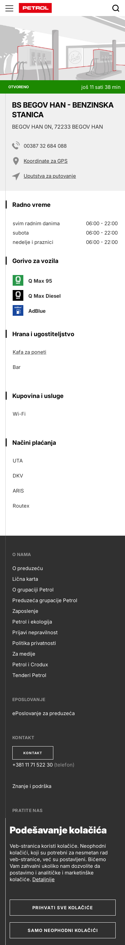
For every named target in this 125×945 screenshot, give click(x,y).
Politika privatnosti (34, 643)
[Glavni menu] (9, 8)
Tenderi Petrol (29, 675)
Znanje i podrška (31, 786)
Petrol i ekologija (32, 622)
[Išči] (115, 8)
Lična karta (25, 579)
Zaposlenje (25, 611)
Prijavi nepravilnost (35, 632)
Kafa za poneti (29, 352)
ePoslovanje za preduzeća (43, 713)
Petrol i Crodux (30, 664)
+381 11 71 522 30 (32, 765)
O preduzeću (27, 568)
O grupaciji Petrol (33, 589)
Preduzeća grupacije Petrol (44, 600)
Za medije (23, 654)
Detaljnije (43, 879)
